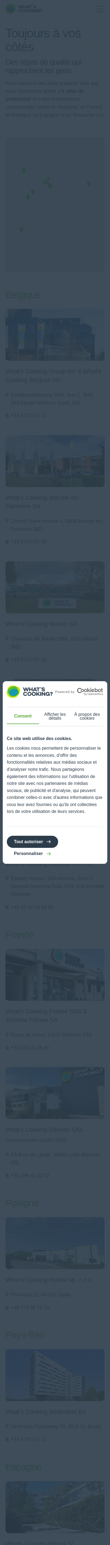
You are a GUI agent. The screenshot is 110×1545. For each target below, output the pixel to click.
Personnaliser (28, 853)
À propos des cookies (87, 716)
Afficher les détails (55, 716)
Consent (23, 716)
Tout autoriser (28, 841)
